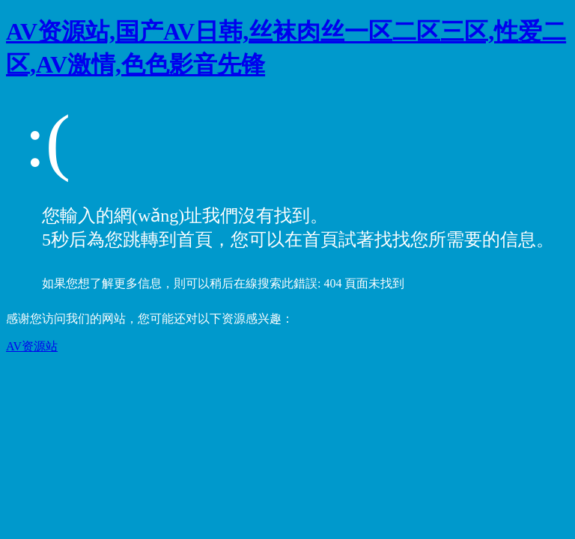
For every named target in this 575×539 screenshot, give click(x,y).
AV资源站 (32, 346)
